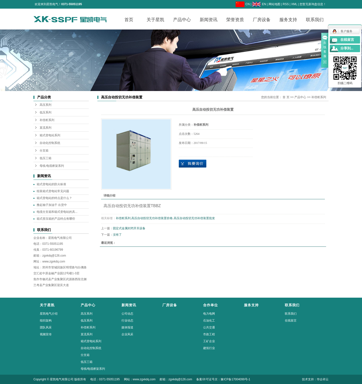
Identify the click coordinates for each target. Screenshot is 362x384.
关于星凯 (155, 19)
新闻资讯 (208, 19)
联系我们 (315, 19)
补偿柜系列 (47, 120)
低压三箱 (45, 158)
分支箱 (44, 150)
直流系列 (45, 127)
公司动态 (127, 313)
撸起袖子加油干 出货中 (52, 205)
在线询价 (192, 164)
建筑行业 (209, 348)
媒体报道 (127, 327)
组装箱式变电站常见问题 (53, 191)
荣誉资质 (235, 19)
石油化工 (209, 320)
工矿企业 (209, 341)
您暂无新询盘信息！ (313, 4)
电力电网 (209, 313)
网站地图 (274, 4)
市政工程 (209, 334)
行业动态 (127, 320)
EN (264, 4)
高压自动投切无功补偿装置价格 (152, 218)
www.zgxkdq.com (53, 261)
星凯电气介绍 (49, 313)
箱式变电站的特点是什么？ (54, 198)
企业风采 (127, 334)
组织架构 (46, 320)
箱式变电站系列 (50, 135)
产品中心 (182, 19)
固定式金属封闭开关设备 (129, 228)
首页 (128, 19)
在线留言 (291, 320)
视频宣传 (46, 334)
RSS (286, 4)
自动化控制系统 (50, 143)
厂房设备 (262, 19)
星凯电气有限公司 (60, 238)
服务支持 (288, 19)
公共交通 (209, 327)
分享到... (346, 48)
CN (247, 4)
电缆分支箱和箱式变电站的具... (57, 212)
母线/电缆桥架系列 (52, 166)
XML (294, 4)
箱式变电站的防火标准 (51, 184)
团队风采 (46, 327)
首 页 (286, 97)
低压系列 (45, 112)
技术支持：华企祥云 (315, 379)
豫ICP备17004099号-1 (235, 379)
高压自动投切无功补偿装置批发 (194, 218)
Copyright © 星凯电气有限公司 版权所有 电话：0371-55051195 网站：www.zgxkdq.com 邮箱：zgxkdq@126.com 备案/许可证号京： (127, 379)
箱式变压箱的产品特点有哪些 (56, 218)
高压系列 (45, 105)
